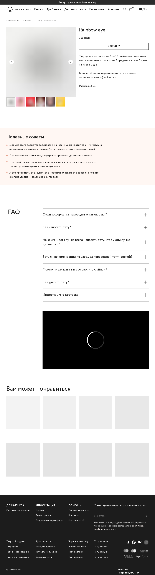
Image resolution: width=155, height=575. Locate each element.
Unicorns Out (12, 20)
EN (146, 9)
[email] (120, 516)
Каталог (27, 20)
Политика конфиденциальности (129, 571)
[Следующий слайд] (70, 62)
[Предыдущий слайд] (11, 62)
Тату (37, 20)
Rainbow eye (50, 20)
